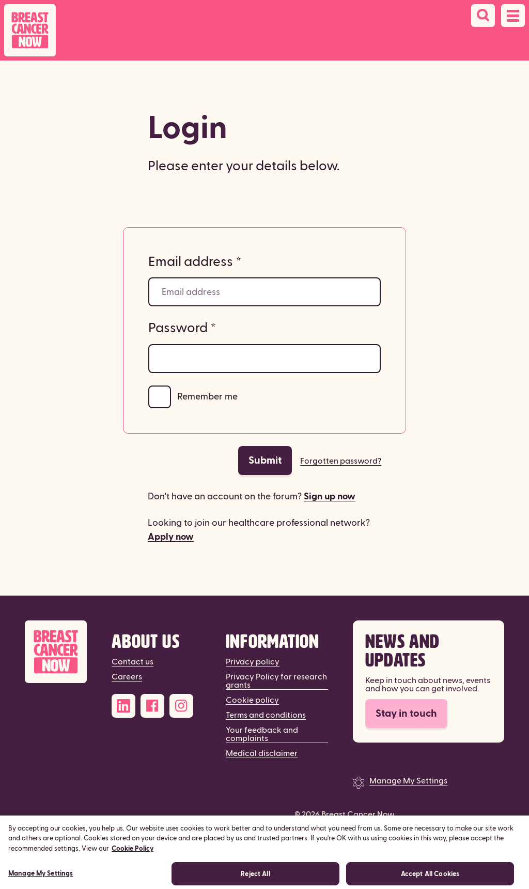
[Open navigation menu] (513, 15)
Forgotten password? (340, 461)
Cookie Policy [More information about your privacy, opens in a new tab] (132, 855)
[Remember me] (159, 397)
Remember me (207, 396)
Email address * (195, 262)
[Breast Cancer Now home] (30, 30)
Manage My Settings (408, 781)
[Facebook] (152, 706)
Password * (182, 328)
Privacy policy (252, 662)
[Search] (483, 15)
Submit (265, 460)
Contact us (132, 662)
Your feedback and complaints (262, 734)
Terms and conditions (266, 715)
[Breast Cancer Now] (56, 651)
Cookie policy (252, 700)
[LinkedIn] (123, 706)
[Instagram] (181, 706)
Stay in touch (406, 713)
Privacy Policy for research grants (276, 681)
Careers (127, 677)
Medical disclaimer (262, 753)
